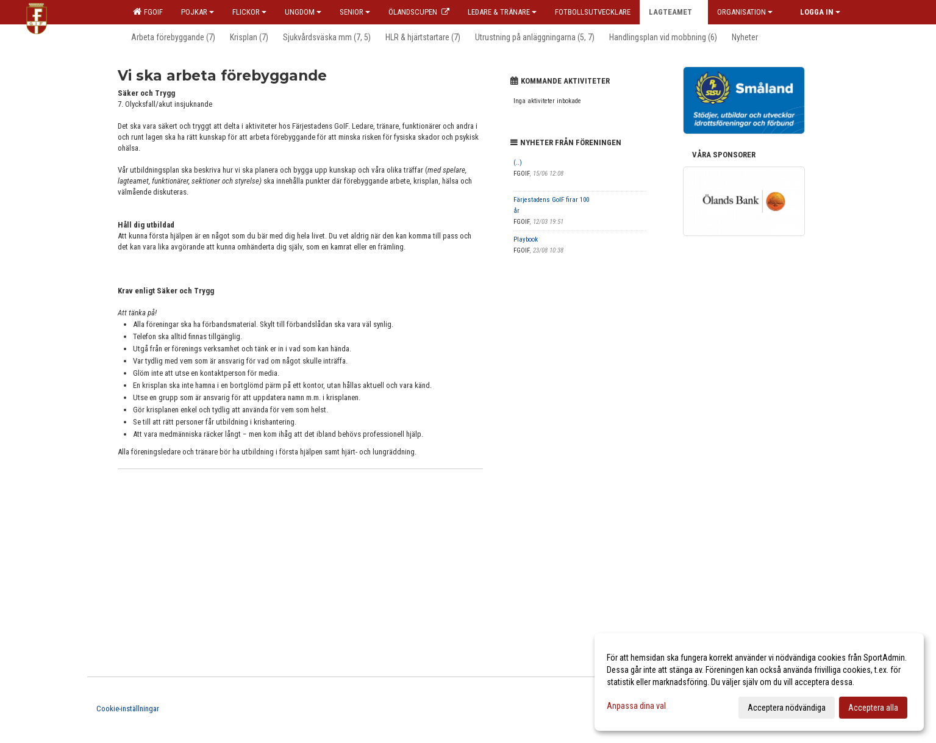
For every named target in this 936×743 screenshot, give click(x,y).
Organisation (745, 11)
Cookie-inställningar (127, 708)
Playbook (525, 239)
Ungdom (303, 11)
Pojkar (197, 11)
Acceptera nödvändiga (787, 707)
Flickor (249, 11)
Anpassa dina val (636, 706)
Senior (355, 11)
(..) (517, 163)
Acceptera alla (873, 707)
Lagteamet (674, 11)
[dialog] (759, 682)
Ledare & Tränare (502, 11)
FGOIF (148, 11)
